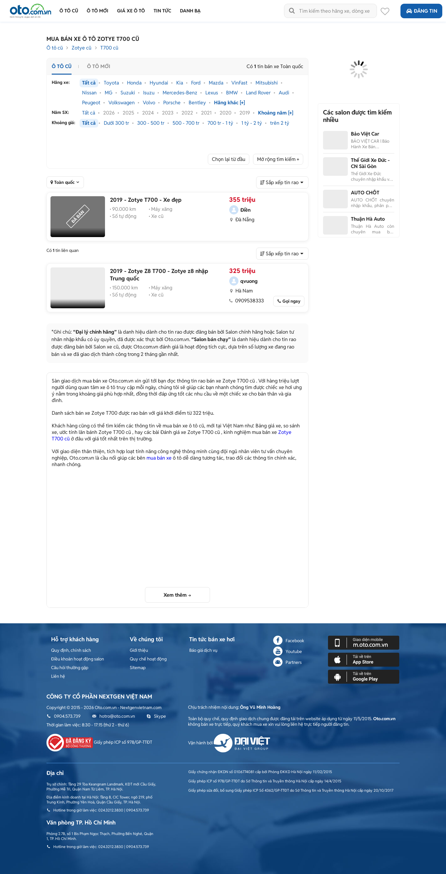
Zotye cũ (81, 48)
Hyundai (159, 83)
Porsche (172, 103)
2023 (167, 113)
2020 (225, 113)
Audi (284, 93)
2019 (244, 113)
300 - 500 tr (150, 123)
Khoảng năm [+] (275, 113)
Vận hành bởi (229, 743)
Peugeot (91, 103)
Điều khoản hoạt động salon (77, 659)
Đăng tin (421, 11)
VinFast (239, 83)
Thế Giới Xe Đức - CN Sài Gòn (370, 163)
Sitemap (138, 667)
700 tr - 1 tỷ (220, 123)
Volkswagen (121, 103)
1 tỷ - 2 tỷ (251, 123)
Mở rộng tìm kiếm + (278, 159)
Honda (134, 83)
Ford (196, 83)
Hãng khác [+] (229, 103)
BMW (232, 93)
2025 (128, 113)
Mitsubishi (267, 83)
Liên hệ (58, 676)
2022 (187, 113)
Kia (179, 83)
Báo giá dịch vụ (203, 650)
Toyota (111, 83)
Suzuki (127, 93)
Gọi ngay (291, 301)
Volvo (149, 103)
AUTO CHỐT (365, 192)
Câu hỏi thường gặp (69, 667)
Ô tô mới (98, 66)
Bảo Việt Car (365, 134)
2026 (109, 113)
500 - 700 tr (186, 123)
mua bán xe (159, 458)
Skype (156, 716)
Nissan (89, 93)
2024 (148, 113)
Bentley (197, 103)
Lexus (211, 93)
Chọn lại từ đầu (228, 159)
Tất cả (89, 83)
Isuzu (149, 93)
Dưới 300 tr (116, 123)
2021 (206, 113)
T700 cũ (109, 48)
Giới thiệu (139, 650)
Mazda (216, 83)
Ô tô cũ (54, 48)
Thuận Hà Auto (368, 219)
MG (108, 93)
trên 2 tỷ (279, 123)
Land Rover (258, 93)
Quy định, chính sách (71, 650)
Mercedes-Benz (180, 93)
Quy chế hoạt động (148, 659)
